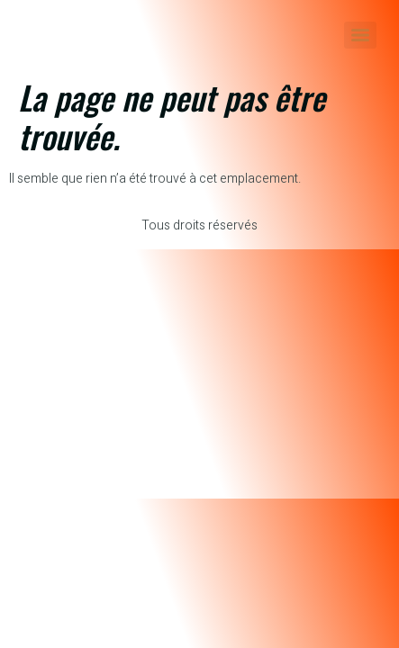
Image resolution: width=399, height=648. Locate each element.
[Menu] (360, 35)
